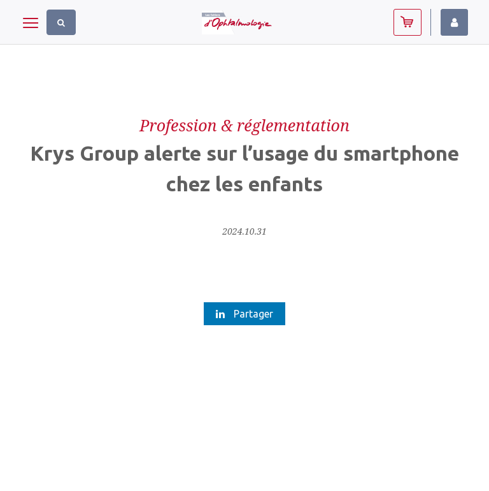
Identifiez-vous (454, 22)
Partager (244, 313)
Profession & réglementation (244, 125)
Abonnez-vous (407, 22)
